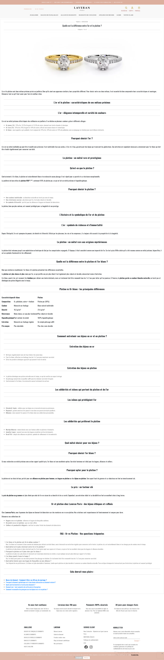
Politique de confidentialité (91, 640)
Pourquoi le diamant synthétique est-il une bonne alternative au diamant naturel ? (31, 582)
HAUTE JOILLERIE (28, 646)
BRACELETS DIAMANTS (30, 640)
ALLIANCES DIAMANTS (30, 634)
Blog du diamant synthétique (61, 640)
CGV (85, 643)
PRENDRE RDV (28, 9)
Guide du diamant (58, 634)
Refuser (86, 658)
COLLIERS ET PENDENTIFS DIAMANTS (34, 643)
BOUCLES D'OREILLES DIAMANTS (33, 637)
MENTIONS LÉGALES (89, 637)
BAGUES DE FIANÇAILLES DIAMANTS (34, 631)
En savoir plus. (135, 655)
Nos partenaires (58, 643)
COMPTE (131, 11)
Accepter (79, 658)
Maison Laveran (58, 631)
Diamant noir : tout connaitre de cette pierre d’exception (23, 587)
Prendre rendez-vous (59, 637)
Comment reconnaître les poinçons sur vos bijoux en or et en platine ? (27, 589)
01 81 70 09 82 (39, 9)
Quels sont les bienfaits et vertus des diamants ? (20, 585)
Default (85, 29)
